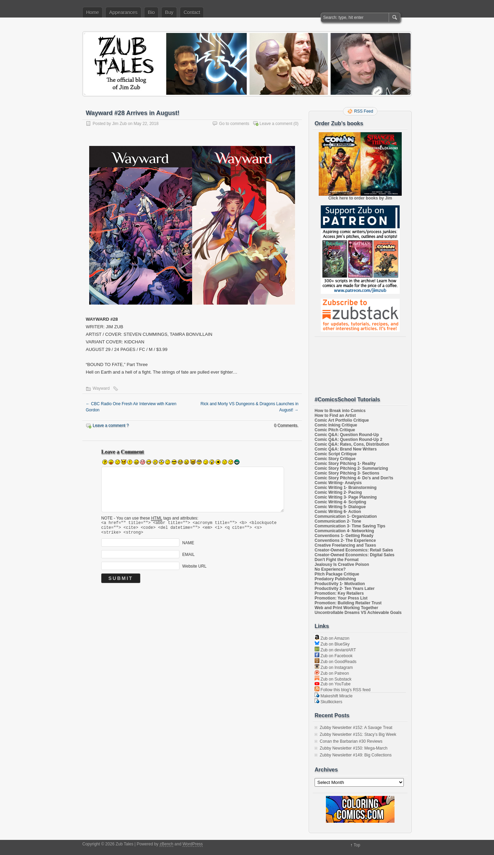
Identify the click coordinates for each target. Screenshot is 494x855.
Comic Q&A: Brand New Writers (346, 449)
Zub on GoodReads (335, 661)
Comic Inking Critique (336, 425)
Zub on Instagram (334, 667)
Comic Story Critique (335, 458)
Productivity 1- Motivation (340, 583)
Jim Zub (119, 123)
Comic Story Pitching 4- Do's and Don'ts (354, 478)
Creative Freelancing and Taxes (345, 545)
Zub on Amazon (332, 638)
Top (357, 845)
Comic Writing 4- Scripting (340, 502)
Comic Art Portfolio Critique (342, 420)
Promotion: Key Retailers (339, 593)
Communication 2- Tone (338, 521)
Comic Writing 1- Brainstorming (345, 487)
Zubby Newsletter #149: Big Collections (355, 755)
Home (92, 12)
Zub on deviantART (335, 650)
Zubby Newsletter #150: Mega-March (353, 748)
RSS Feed (363, 111)
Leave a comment (276, 123)
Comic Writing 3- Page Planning (346, 497)
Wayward (101, 388)
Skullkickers (328, 701)
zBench (166, 844)
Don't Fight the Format (336, 559)
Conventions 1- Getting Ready (344, 535)
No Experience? (330, 569)
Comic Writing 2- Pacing (338, 492)
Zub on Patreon (332, 673)
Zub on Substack (333, 679)
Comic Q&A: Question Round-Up (347, 434)
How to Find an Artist (335, 415)
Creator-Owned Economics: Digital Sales (355, 554)
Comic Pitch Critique (335, 430)
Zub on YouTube (333, 684)
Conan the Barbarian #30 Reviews (351, 741)
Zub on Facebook (334, 655)
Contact (192, 12)
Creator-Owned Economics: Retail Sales (354, 550)
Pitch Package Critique (337, 574)
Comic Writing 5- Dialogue (340, 506)
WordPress (193, 844)
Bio (151, 12)
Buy (169, 12)
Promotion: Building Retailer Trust (348, 603)
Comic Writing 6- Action (338, 511)
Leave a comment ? (111, 425)
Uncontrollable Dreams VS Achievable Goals (358, 612)
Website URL (194, 569)
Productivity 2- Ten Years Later (345, 588)
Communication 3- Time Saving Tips (350, 526)
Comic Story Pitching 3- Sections (347, 473)
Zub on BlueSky (332, 644)
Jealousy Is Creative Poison (342, 564)
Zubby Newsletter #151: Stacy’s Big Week (358, 734)
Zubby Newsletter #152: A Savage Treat (356, 727)
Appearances (123, 12)
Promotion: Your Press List (341, 598)
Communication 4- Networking (344, 530)
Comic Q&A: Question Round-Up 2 (348, 439)
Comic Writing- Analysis (338, 482)
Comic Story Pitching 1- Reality (345, 463)
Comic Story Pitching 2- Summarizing (351, 468)
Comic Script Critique (336, 454)
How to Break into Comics (340, 410)
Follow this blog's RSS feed (342, 689)
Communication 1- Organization (346, 516)
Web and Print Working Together (346, 607)
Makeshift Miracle (334, 696)
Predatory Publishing (335, 579)
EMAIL (188, 557)
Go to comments (234, 123)
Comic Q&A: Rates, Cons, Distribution (352, 444)
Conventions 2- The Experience (345, 540)
